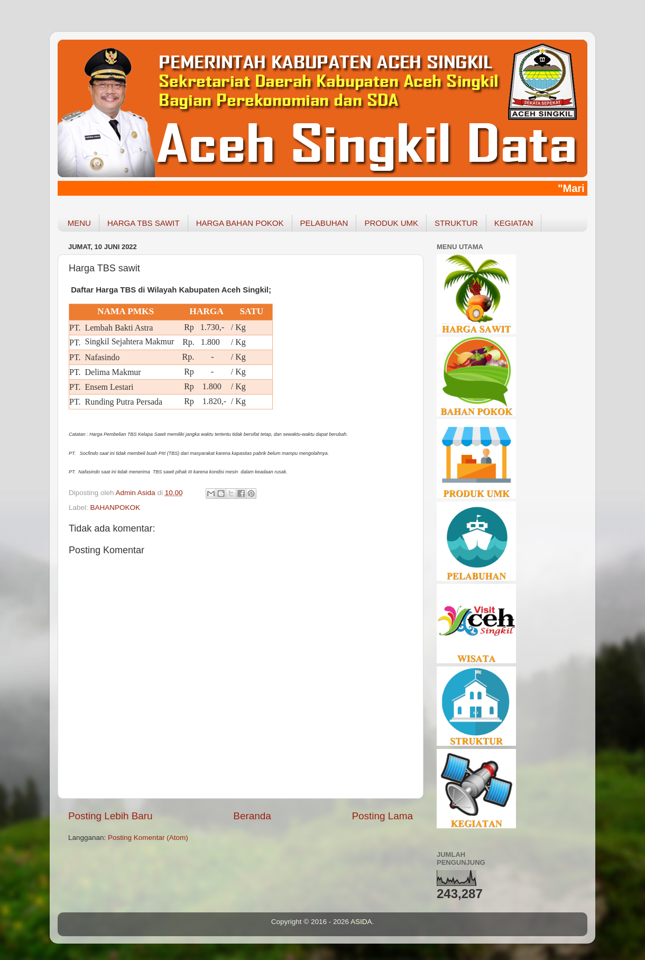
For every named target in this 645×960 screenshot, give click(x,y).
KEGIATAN (513, 222)
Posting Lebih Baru (110, 815)
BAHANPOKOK (115, 507)
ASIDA (361, 922)
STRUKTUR (456, 222)
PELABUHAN (324, 222)
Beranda (252, 815)
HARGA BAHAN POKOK (240, 222)
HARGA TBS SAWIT (143, 222)
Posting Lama (382, 815)
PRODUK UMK (391, 222)
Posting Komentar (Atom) (148, 838)
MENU (79, 222)
